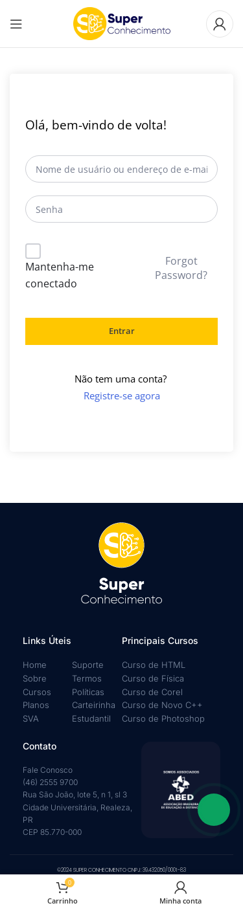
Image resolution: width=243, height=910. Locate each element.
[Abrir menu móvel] (16, 24)
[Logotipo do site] (121, 22)
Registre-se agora (122, 395)
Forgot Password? (181, 268)
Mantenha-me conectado (59, 275)
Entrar (122, 331)
